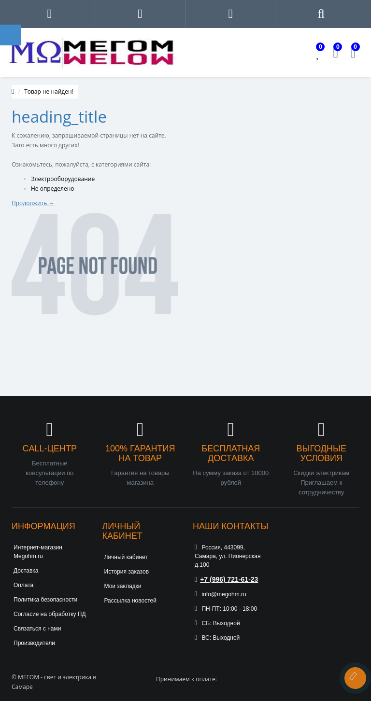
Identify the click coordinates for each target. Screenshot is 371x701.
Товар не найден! (48, 91)
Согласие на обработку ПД (50, 614)
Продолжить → (33, 203)
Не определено (52, 188)
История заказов (126, 571)
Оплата (23, 585)
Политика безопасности (45, 599)
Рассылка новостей (130, 600)
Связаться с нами (37, 628)
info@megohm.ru (220, 594)
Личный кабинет (126, 557)
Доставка (26, 570)
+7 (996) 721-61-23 (226, 579)
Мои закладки (123, 586)
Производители (34, 643)
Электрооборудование (63, 179)
